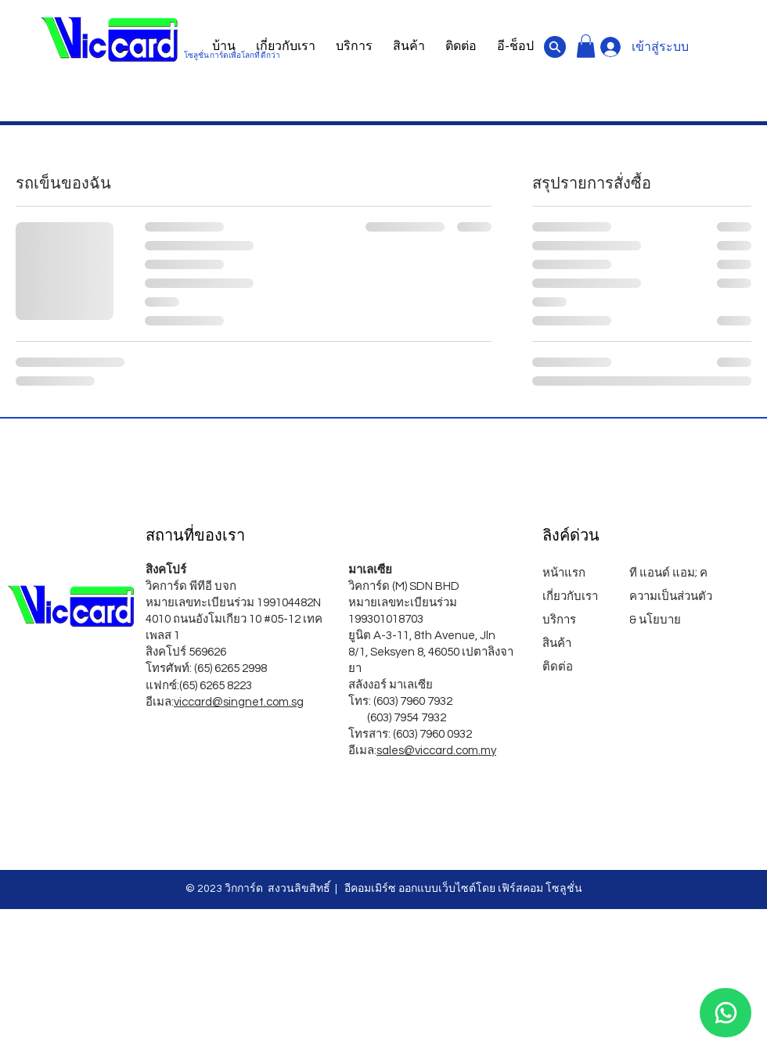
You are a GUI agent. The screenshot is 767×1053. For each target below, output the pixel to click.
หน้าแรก (565, 573)
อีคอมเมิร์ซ (369, 888)
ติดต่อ (557, 667)
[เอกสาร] (555, 47)
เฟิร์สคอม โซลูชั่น (540, 888)
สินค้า (556, 643)
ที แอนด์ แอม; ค (668, 573)
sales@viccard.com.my (436, 751)
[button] (586, 46)
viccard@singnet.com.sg (239, 702)
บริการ (559, 620)
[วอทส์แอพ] (725, 1012)
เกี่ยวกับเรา (570, 596)
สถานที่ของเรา (195, 535)
